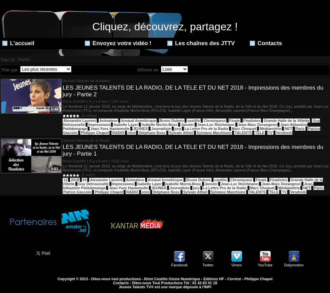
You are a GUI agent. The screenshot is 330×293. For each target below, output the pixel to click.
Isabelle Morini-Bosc (159, 125)
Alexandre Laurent (79, 121)
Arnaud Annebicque (138, 121)
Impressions (99, 125)
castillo (193, 121)
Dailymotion (293, 265)
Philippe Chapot (95, 133)
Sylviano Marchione (214, 133)
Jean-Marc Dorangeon (257, 125)
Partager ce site (15, 253)
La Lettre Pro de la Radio (206, 129)
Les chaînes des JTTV (201, 43)
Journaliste (161, 129)
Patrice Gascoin (77, 192)
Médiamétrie (270, 129)
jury (177, 129)
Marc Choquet (244, 129)
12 (65, 180)
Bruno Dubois (172, 121)
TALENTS (243, 133)
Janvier (187, 125)
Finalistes (252, 121)
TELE (259, 133)
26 (84, 180)
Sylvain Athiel (181, 133)
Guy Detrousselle (93, 184)
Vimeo (236, 265)
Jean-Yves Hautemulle (109, 129)
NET (288, 129)
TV (270, 133)
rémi (131, 133)
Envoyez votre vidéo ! (118, 43)
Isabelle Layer (125, 125)
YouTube (265, 265)
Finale (234, 121)
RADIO (118, 133)
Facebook (179, 265)
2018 (75, 180)
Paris (300, 129)
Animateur (108, 121)
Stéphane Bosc (152, 133)
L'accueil (18, 43)
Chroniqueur (214, 121)
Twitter (207, 265)
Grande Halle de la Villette (286, 121)
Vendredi (284, 133)
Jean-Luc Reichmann (216, 125)
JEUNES (140, 129)
